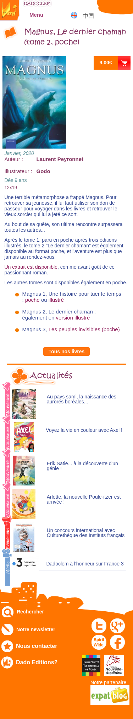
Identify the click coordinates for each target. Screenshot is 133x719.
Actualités (51, 375)
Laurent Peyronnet (60, 159)
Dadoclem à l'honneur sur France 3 (84, 564)
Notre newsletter (35, 629)
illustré (56, 300)
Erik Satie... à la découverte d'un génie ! (82, 466)
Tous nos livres (67, 351)
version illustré (73, 318)
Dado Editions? (36, 662)
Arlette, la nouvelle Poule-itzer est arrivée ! (84, 499)
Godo (43, 171)
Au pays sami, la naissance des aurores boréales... (81, 399)
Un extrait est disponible (31, 267)
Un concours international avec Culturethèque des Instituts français (85, 533)
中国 (88, 16)
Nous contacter (36, 646)
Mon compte (106, 9)
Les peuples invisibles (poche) (84, 329)
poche (32, 300)
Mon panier (124, 9)
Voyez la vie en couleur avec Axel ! (84, 430)
